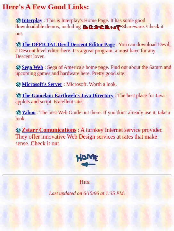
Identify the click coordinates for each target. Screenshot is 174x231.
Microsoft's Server (42, 84)
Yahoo (29, 112)
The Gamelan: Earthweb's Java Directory (67, 95)
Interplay (32, 20)
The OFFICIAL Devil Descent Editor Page (68, 44)
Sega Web (32, 67)
